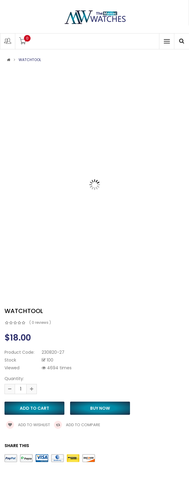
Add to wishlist (28, 425)
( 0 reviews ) (40, 322)
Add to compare (77, 425)
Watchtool (30, 60)
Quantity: (14, 379)
